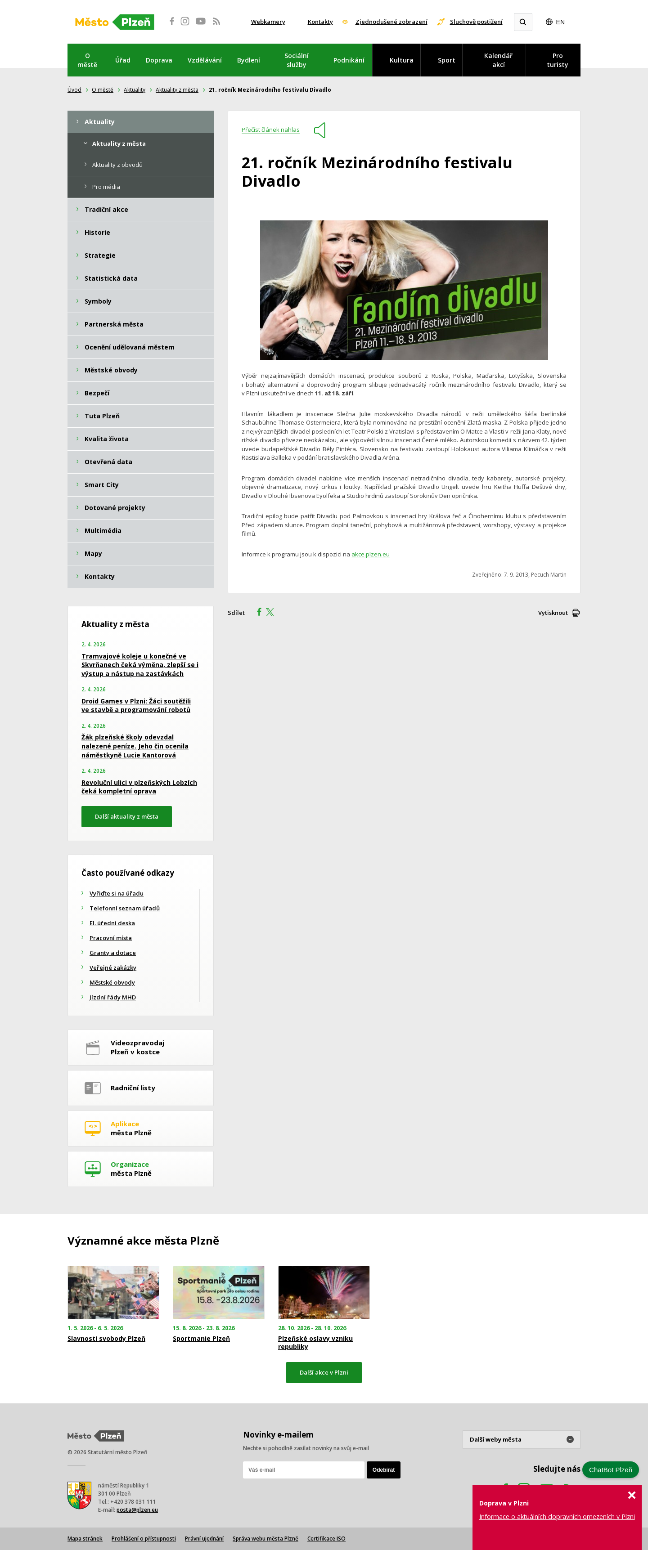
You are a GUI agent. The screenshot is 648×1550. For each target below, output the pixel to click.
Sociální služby (296, 60)
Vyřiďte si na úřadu (117, 893)
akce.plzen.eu (370, 554)
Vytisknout (553, 613)
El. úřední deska (112, 923)
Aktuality (134, 90)
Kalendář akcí (498, 60)
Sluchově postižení (476, 22)
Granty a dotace (113, 953)
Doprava (159, 60)
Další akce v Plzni (324, 1372)
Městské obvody (112, 982)
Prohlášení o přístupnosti (144, 1538)
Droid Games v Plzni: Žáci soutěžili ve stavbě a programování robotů (136, 705)
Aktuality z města (177, 90)
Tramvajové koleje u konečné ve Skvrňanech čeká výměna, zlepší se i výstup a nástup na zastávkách (139, 665)
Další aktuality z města (126, 816)
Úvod (74, 90)
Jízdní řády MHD (113, 997)
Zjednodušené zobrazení (392, 22)
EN (560, 22)
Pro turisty (557, 60)
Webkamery (268, 22)
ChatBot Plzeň (610, 1470)
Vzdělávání (205, 60)
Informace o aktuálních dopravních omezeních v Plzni (557, 1516)
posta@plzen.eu (137, 1510)
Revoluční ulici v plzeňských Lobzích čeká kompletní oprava (139, 787)
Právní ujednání (204, 1538)
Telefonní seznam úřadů (125, 908)
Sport (446, 60)
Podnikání (348, 60)
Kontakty (320, 22)
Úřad (122, 60)
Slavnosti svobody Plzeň (106, 1339)
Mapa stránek (85, 1538)
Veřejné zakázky (113, 967)
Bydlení (248, 60)
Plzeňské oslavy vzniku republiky (315, 1343)
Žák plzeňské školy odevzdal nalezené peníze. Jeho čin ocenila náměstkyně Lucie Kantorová (135, 746)
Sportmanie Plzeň (201, 1339)
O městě (87, 60)
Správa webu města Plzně (265, 1538)
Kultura (402, 60)
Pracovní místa (111, 938)
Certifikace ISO (326, 1538)
